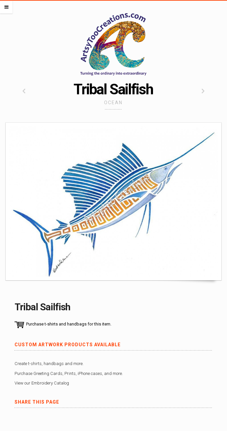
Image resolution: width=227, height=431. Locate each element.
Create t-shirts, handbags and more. (49, 363)
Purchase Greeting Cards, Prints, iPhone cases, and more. (69, 373)
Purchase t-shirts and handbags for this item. (68, 324)
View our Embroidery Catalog (42, 383)
